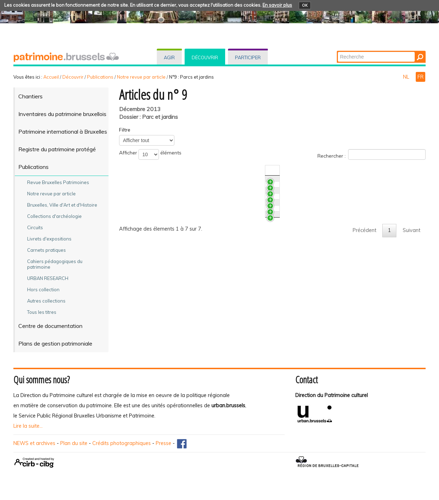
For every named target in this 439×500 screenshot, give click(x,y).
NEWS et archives (34, 443)
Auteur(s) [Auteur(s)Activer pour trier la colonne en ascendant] (368, 170)
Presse (163, 443)
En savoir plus (277, 5)
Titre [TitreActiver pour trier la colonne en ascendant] (141, 170)
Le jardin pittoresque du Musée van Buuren (186, 221)
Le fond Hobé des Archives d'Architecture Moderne (195, 195)
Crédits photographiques (121, 443)
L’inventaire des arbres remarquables (179, 247)
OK (305, 5)
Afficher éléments (150, 154)
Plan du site (73, 443)
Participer (248, 57)
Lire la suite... (28, 426)
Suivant (411, 286)
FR (420, 77)
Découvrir (205, 57)
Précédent (364, 286)
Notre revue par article (141, 77)
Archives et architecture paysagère (176, 234)
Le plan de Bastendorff (163, 182)
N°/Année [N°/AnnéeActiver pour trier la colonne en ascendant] (326, 170)
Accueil (51, 77)
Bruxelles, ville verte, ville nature (172, 267)
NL (406, 77)
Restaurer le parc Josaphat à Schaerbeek (184, 208)
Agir (169, 57)
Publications (100, 77)
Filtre (124, 130)
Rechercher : (371, 154)
